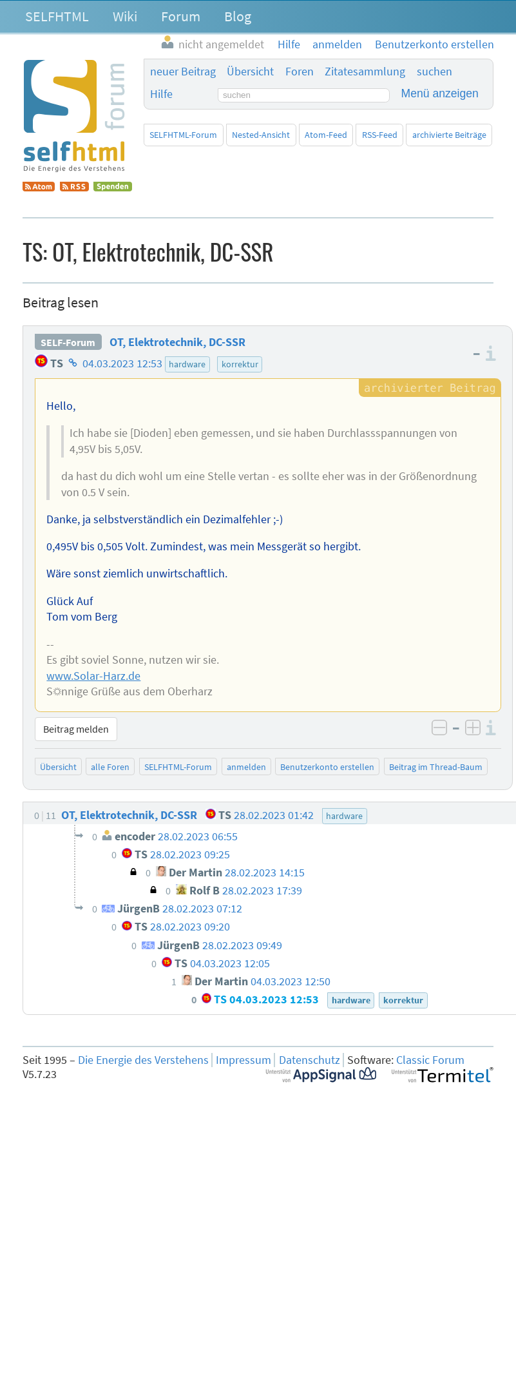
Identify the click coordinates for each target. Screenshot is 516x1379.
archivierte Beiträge (449, 134)
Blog (237, 16)
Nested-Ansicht (261, 134)
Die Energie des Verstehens (143, 1060)
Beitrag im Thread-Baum (436, 767)
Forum (180, 16)
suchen (434, 71)
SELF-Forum (68, 342)
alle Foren (110, 767)
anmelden (246, 767)
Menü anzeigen (440, 93)
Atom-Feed (326, 134)
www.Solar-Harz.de (93, 676)
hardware (187, 364)
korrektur (240, 364)
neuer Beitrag (183, 71)
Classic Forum (430, 1060)
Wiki (125, 16)
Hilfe (161, 94)
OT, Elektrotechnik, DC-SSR (177, 342)
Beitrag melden (76, 728)
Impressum (243, 1060)
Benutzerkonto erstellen (327, 767)
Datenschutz (309, 1060)
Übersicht (250, 71)
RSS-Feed (379, 134)
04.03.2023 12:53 (122, 363)
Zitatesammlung (365, 71)
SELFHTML (57, 16)
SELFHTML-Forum (183, 134)
